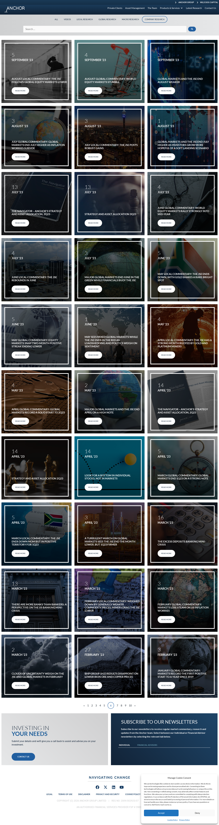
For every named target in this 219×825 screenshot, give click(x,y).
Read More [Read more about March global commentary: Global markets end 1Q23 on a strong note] (166, 487)
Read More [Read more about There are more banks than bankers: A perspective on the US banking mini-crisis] (20, 619)
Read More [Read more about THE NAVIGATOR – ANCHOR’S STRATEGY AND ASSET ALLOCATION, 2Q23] (166, 421)
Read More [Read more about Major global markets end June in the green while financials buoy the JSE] (93, 289)
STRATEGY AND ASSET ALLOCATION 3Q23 (110, 214)
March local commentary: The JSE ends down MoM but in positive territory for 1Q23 (36, 541)
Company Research (154, 19)
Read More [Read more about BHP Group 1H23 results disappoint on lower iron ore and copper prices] (93, 685)
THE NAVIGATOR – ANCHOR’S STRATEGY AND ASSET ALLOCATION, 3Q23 (37, 212)
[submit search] (192, 29)
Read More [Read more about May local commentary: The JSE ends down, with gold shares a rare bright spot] (166, 289)
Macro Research (130, 19)
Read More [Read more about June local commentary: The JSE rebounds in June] (20, 289)
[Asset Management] (135, 8)
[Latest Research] (194, 8)
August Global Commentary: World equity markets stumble (110, 80)
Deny (197, 813)
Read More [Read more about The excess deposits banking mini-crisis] (166, 553)
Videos (67, 19)
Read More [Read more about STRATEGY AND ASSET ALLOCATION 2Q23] (20, 487)
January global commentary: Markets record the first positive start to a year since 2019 (182, 673)
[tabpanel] (164, 750)
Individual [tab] (124, 745)
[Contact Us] (210, 8)
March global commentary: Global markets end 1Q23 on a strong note (183, 477)
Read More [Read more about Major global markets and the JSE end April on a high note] (93, 421)
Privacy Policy (184, 820)
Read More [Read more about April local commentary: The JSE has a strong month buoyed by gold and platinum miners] (166, 355)
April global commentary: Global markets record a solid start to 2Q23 (38, 411)
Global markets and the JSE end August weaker (180, 80)
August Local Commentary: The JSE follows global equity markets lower (39, 80)
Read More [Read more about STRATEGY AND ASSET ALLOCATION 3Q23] (93, 223)
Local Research (85, 19)
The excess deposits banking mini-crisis (182, 543)
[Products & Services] (172, 8)
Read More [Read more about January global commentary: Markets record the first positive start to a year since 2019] (166, 685)
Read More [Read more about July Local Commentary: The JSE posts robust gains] (93, 157)
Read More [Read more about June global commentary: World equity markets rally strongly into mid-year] (166, 223)
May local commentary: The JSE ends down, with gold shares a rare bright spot (185, 277)
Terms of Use (65, 794)
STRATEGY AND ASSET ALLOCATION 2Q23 (37, 478)
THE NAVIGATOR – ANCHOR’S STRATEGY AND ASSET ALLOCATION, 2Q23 (183, 411)
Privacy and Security (107, 794)
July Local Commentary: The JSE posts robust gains (111, 146)
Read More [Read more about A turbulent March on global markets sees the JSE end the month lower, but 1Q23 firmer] (93, 553)
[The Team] (152, 8)
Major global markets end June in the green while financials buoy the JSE (112, 279)
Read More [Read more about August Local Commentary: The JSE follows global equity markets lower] (20, 91)
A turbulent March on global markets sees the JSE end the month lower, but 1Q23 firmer (110, 541)
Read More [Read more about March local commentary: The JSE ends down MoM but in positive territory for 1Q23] (20, 553)
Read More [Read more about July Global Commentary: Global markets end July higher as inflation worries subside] (20, 157)
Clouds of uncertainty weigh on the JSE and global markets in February (38, 675)
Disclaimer (84, 794)
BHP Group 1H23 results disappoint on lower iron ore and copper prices (111, 675)
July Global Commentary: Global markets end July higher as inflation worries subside (38, 145)
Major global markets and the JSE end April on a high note (112, 411)
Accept (161, 813)
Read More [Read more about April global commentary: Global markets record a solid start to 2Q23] (20, 421)
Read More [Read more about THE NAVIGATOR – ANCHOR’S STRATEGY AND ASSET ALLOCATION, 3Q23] (20, 223)
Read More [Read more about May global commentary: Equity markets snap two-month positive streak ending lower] (20, 355)
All (56, 19)
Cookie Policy (172, 820)
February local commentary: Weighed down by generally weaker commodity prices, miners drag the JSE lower (112, 606)
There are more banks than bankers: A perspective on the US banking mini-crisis (39, 607)
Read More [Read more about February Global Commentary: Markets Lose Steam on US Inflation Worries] (166, 619)
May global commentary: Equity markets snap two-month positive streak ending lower (37, 343)
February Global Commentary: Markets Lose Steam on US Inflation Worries (183, 607)
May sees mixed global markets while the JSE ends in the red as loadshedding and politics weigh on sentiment (111, 341)
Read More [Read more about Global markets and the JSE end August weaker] (166, 91)
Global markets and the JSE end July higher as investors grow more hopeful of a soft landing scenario (183, 145)
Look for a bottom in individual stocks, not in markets (108, 477)
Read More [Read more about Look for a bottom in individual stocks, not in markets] (93, 487)
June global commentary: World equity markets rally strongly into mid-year (183, 211)
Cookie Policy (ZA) (135, 794)
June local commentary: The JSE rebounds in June (34, 279)
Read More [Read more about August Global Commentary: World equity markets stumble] (93, 91)
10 (130, 705)
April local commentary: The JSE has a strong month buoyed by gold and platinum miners (185, 343)
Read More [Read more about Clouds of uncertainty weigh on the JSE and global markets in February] (20, 685)
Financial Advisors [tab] (147, 745)
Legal (49, 794)
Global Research (107, 19)
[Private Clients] (115, 8)
